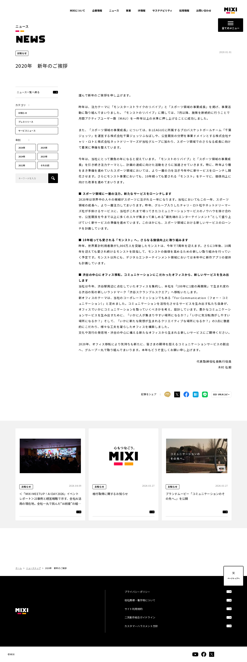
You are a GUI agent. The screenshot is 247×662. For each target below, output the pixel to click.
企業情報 (97, 10)
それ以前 (45, 167)
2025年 (44, 150)
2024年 (21, 158)
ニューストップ (33, 568)
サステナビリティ (162, 10)
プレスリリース (25, 124)
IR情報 (141, 10)
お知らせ (22, 115)
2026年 (21, 150)
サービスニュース (27, 132)
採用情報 (184, 10)
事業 (128, 10)
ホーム (18, 568)
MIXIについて (77, 10)
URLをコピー (224, 397)
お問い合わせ (203, 10)
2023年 (44, 158)
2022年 (21, 167)
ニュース (114, 10)
